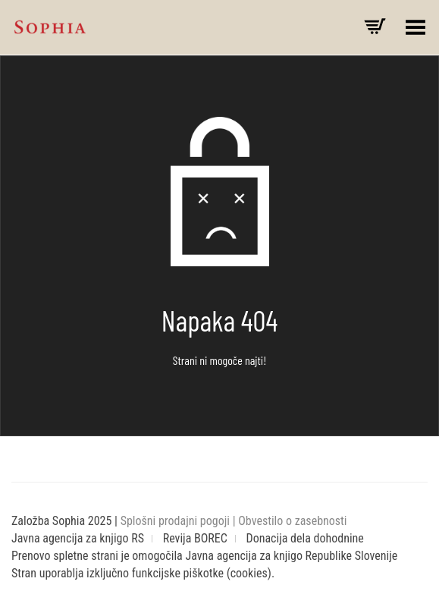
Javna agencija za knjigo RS (77, 538)
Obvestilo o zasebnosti (292, 521)
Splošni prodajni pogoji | (180, 521)
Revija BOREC (195, 538)
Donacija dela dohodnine (305, 538)
